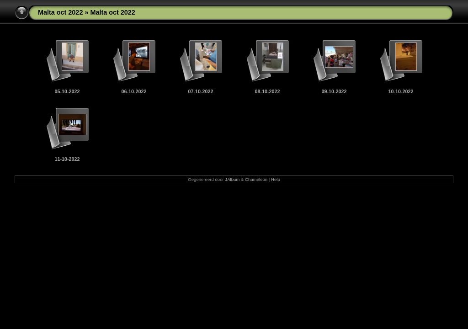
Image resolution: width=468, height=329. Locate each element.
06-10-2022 (133, 91)
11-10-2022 (67, 159)
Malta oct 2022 (60, 12)
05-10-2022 (67, 91)
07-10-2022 (200, 91)
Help (275, 179)
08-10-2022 (267, 91)
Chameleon (256, 179)
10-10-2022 (400, 91)
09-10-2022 (333, 91)
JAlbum (232, 179)
